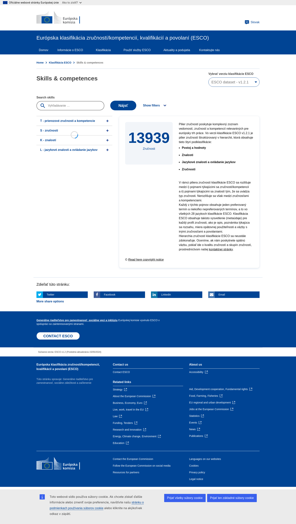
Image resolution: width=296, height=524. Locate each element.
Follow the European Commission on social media (141, 465)
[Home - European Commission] (63, 18)
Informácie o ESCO (70, 50)
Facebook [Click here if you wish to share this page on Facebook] (109, 294)
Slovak (252, 22)
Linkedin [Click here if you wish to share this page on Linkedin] (166, 294)
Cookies (194, 465)
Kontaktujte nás (209, 50)
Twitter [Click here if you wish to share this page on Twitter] (50, 294)
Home (40, 62)
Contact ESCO (121, 372)
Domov (43, 50)
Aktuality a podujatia (176, 50)
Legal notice (196, 479)
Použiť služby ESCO (137, 50)
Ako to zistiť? (72, 2)
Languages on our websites (205, 459)
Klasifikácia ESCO (60, 62)
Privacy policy (197, 472)
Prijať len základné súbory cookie (232, 497)
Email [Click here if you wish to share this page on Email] (221, 294)
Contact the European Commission (133, 459)
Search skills (45, 97)
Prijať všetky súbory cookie (185, 497)
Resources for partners (126, 472)
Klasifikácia (103, 50)
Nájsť (123, 105)
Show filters (151, 105)
